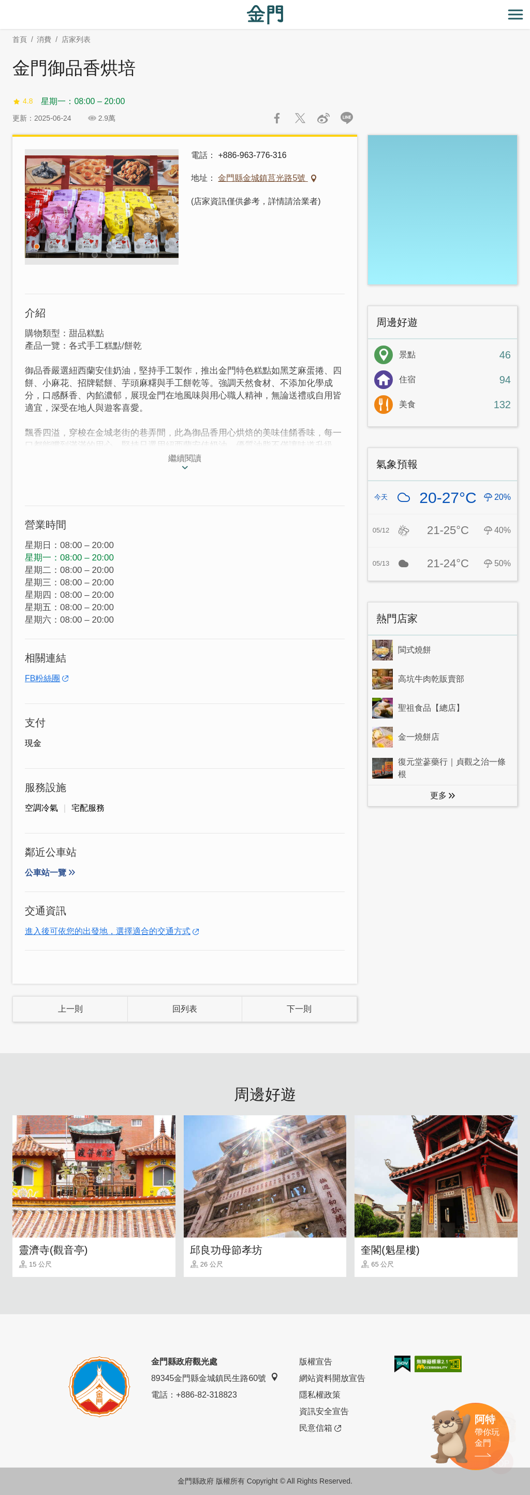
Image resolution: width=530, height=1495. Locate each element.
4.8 (22, 101)
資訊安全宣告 (324, 1411)
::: (3, 6)
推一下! (300, 118)
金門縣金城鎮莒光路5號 (262, 178)
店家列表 (76, 39)
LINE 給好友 (346, 118)
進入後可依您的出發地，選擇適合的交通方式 (107, 931)
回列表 (184, 1008)
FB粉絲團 (42, 678)
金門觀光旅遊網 (265, 14)
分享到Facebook (277, 118)
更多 (438, 795)
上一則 (70, 1008)
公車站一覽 (45, 872)
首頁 (19, 39)
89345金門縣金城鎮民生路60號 (214, 1378)
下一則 (299, 1008)
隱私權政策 (320, 1394)
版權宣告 (315, 1361)
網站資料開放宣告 (332, 1378)
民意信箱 (320, 1428)
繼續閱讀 (184, 458)
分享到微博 (323, 118)
